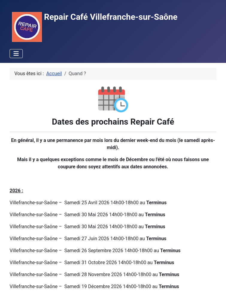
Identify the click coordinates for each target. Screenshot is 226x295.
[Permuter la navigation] (16, 53)
